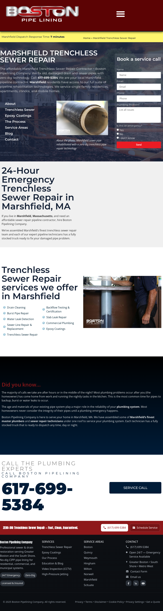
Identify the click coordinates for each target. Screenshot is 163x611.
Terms (88, 601)
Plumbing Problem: (128, 105)
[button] (121, 14)
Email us (135, 577)
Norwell (88, 574)
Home (87, 38)
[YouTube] (143, 583)
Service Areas (16, 128)
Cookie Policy (116, 601)
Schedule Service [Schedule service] (145, 527)
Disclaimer (101, 601)
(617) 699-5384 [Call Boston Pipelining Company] (114, 527)
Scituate (89, 585)
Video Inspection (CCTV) (56, 569)
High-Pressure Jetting (55, 574)
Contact (11, 139)
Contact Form (138, 571)
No (121, 134)
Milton (88, 569)
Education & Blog (52, 563)
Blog (9, 133)
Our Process (49, 558)
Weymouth (90, 558)
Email (120, 81)
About (10, 104)
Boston (88, 547)
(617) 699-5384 (139, 547)
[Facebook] (128, 583)
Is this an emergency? (129, 126)
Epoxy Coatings (18, 116)
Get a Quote (153, 601)
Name (120, 69)
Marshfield (90, 579)
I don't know (127, 138)
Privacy (79, 601)
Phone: (121, 93)
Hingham (89, 563)
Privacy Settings (135, 601)
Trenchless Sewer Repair (57, 547)
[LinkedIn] (136, 583)
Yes (121, 130)
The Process (15, 122)
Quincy (88, 552)
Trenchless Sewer (20, 110)
